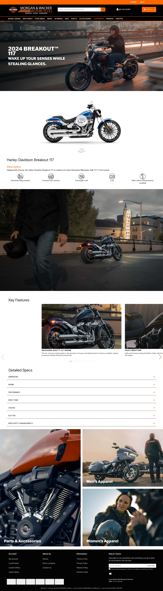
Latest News (14, 572)
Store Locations (49, 563)
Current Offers (14, 568)
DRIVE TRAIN (13, 400)
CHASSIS (11, 408)
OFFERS (133, 2)
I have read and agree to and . (131, 569)
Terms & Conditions (134, 569)
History (45, 559)
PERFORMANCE (14, 392)
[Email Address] (127, 566)
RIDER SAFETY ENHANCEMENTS (20, 423)
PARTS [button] (74, 19)
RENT (142, 2)
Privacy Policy (82, 563)
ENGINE (11, 384)
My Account (13, 559)
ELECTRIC (12, 416)
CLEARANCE (99, 19)
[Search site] (103, 10)
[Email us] (110, 573)
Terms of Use (82, 559)
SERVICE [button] (119, 19)
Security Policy (82, 572)
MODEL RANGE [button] (14, 19)
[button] (120, 9)
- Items (148, 9)
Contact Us (47, 568)
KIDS (67, 19)
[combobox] (79, 10)
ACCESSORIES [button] (85, 19)
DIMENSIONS (13, 377)
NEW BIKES (28, 19)
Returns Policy (82, 568)
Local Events (14, 563)
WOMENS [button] (58, 19)
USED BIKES (40, 19)
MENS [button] (49, 19)
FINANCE (109, 19)
